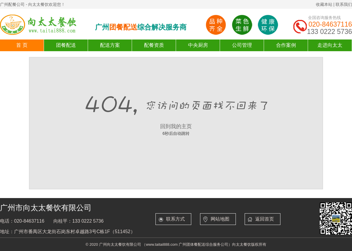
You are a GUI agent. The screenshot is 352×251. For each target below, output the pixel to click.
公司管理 (242, 45)
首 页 (22, 45)
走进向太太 (329, 45)
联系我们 (344, 4)
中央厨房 (198, 45)
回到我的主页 (176, 126)
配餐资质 (154, 45)
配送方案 (110, 45)
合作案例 (286, 45)
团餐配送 (66, 45)
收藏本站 (324, 4)
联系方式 (175, 218)
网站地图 (220, 218)
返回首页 (264, 218)
